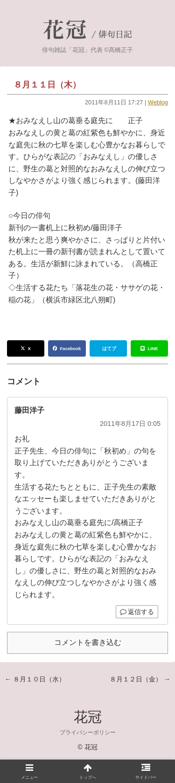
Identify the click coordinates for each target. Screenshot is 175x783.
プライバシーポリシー (88, 732)
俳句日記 (115, 34)
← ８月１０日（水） (35, 679)
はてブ (109, 348)
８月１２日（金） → (140, 679)
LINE (149, 348)
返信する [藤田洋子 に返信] (137, 611)
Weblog (158, 102)
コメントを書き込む (87, 642)
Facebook (67, 348)
